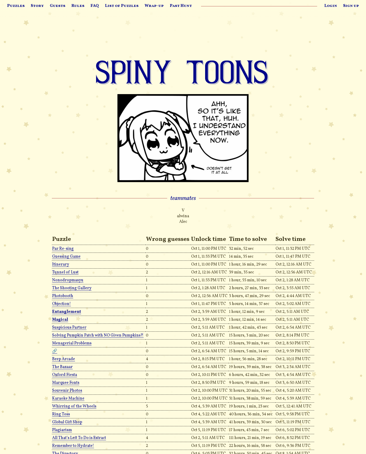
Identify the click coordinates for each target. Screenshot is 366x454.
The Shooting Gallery (72, 288)
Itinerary (60, 264)
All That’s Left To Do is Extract (79, 438)
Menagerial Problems (72, 343)
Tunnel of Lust (65, 272)
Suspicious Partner (69, 327)
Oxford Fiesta (64, 375)
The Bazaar (62, 367)
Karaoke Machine (68, 398)
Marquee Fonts (65, 383)
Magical (60, 320)
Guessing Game (66, 256)
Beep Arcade (63, 359)
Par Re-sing (63, 249)
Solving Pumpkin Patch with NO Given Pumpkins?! (98, 335)
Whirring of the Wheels (74, 406)
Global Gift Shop (67, 422)
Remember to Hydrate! (73, 446)
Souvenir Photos (67, 390)
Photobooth (62, 296)
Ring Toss (61, 414)
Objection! (61, 304)
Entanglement (66, 312)
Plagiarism (62, 430)
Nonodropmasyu (67, 280)
